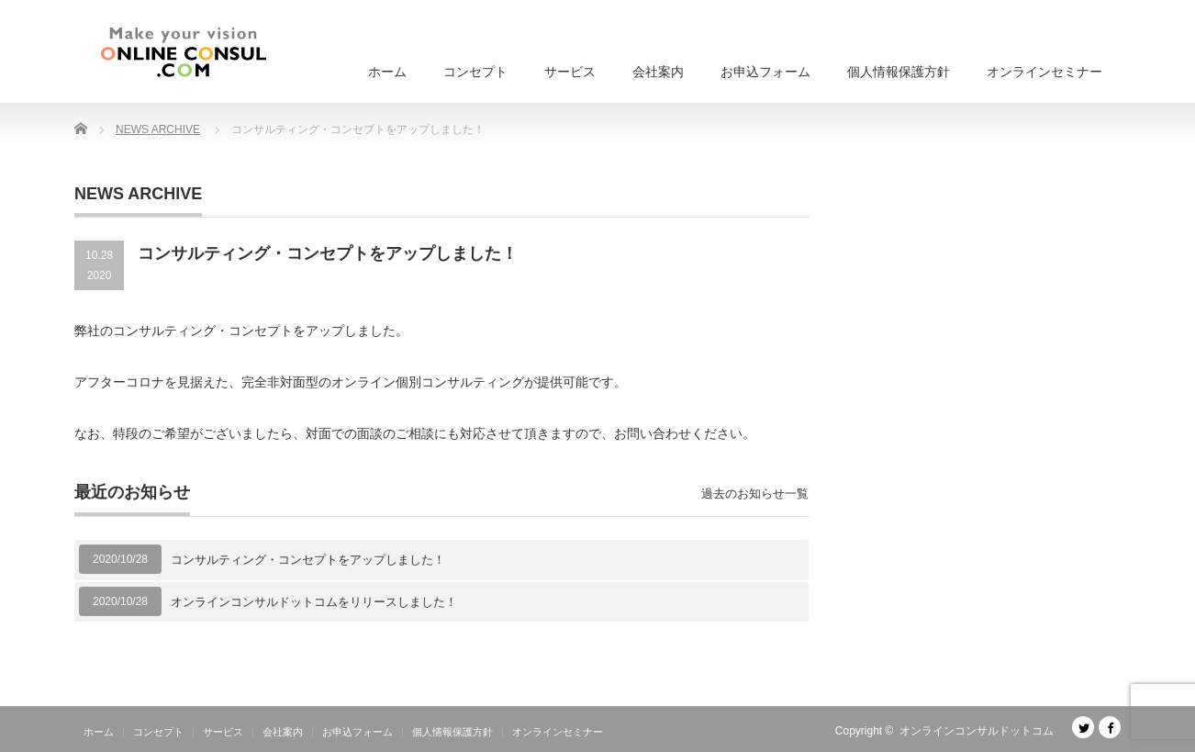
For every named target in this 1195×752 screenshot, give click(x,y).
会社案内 (658, 71)
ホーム (387, 71)
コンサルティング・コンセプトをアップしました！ (308, 560)
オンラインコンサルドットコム (976, 730)
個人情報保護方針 (898, 71)
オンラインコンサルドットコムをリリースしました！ (314, 602)
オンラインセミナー (1044, 71)
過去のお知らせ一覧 (755, 493)
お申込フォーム (765, 71)
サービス (570, 71)
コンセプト (475, 71)
